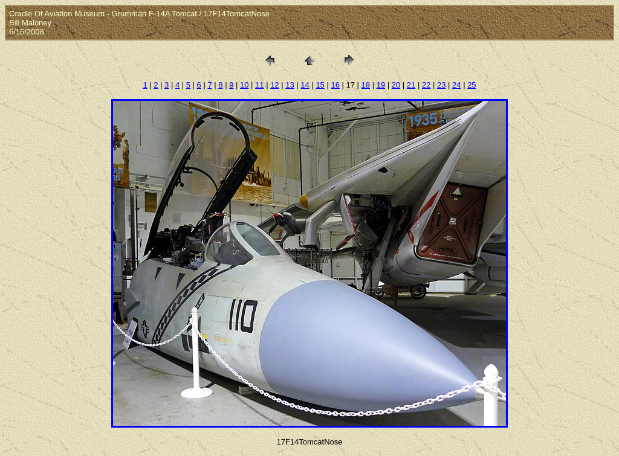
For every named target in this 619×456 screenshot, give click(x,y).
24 (456, 84)
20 (396, 84)
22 (426, 84)
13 (289, 84)
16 (335, 84)
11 (259, 84)
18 (365, 84)
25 (471, 84)
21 (411, 84)
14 (304, 84)
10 (244, 84)
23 (441, 84)
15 (320, 84)
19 (381, 84)
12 (274, 84)
